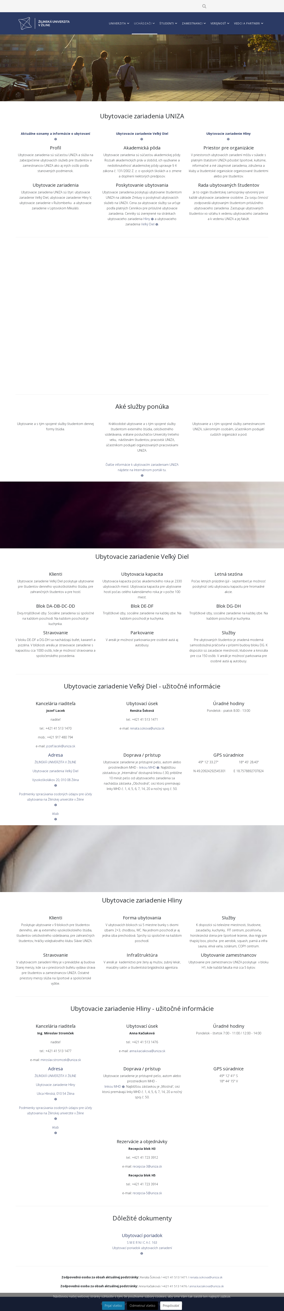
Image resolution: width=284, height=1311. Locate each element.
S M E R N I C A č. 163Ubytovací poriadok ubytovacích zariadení (142, 1247)
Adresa (55, 755)
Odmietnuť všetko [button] (142, 1305)
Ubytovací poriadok (142, 1235)
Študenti (167, 23)
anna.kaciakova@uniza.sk (147, 1051)
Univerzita (117, 23)
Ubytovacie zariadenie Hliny (55, 1085)
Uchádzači (143, 23)
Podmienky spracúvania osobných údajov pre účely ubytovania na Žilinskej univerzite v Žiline (55, 799)
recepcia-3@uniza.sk (147, 1166)
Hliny (148, 219)
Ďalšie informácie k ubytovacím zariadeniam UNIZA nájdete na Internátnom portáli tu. (142, 469)
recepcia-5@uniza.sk (147, 1193)
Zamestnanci (192, 23)
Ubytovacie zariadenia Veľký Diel (55, 771)
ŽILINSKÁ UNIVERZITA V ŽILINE (55, 762)
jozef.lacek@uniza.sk (60, 746)
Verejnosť (218, 23)
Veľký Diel (149, 224)
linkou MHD (149, 767)
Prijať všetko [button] (113, 1305)
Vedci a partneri (247, 23)
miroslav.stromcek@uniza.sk (61, 1060)
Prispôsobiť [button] (171, 1305)
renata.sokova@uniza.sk (147, 728)
